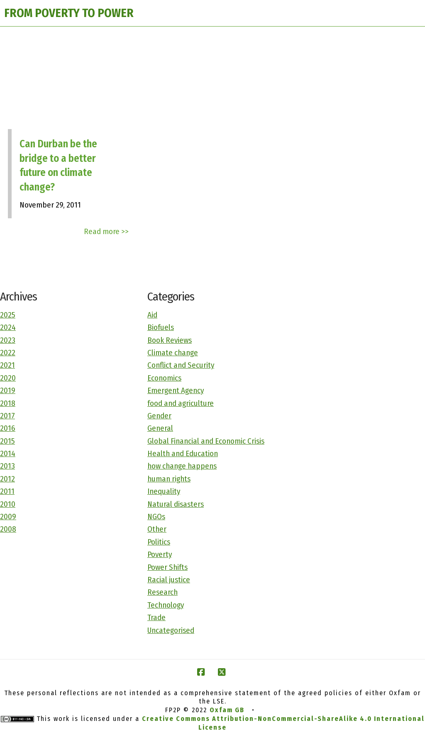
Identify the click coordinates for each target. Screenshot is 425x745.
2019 (7, 390)
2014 (7, 453)
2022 (7, 352)
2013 (7, 466)
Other (156, 529)
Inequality (163, 491)
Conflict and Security (180, 365)
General (160, 428)
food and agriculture (180, 403)
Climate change (172, 352)
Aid (152, 315)
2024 (8, 327)
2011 (7, 491)
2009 (8, 516)
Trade (156, 617)
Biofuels (160, 327)
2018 (7, 403)
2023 (7, 340)
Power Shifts (167, 567)
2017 (7, 415)
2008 (8, 529)
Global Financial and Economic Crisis (205, 441)
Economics (164, 378)
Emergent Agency (175, 390)
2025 (7, 315)
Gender (159, 415)
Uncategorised (170, 630)
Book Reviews (169, 340)
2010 (7, 504)
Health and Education (182, 453)
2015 (7, 441)
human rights (169, 479)
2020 (8, 378)
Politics (158, 542)
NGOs (156, 516)
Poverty (159, 554)
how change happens (182, 466)
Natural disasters (175, 504)
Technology (165, 605)
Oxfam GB (227, 710)
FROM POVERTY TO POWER (69, 13)
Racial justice (168, 579)
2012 (7, 479)
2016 (7, 428)
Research (162, 592)
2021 (7, 365)
